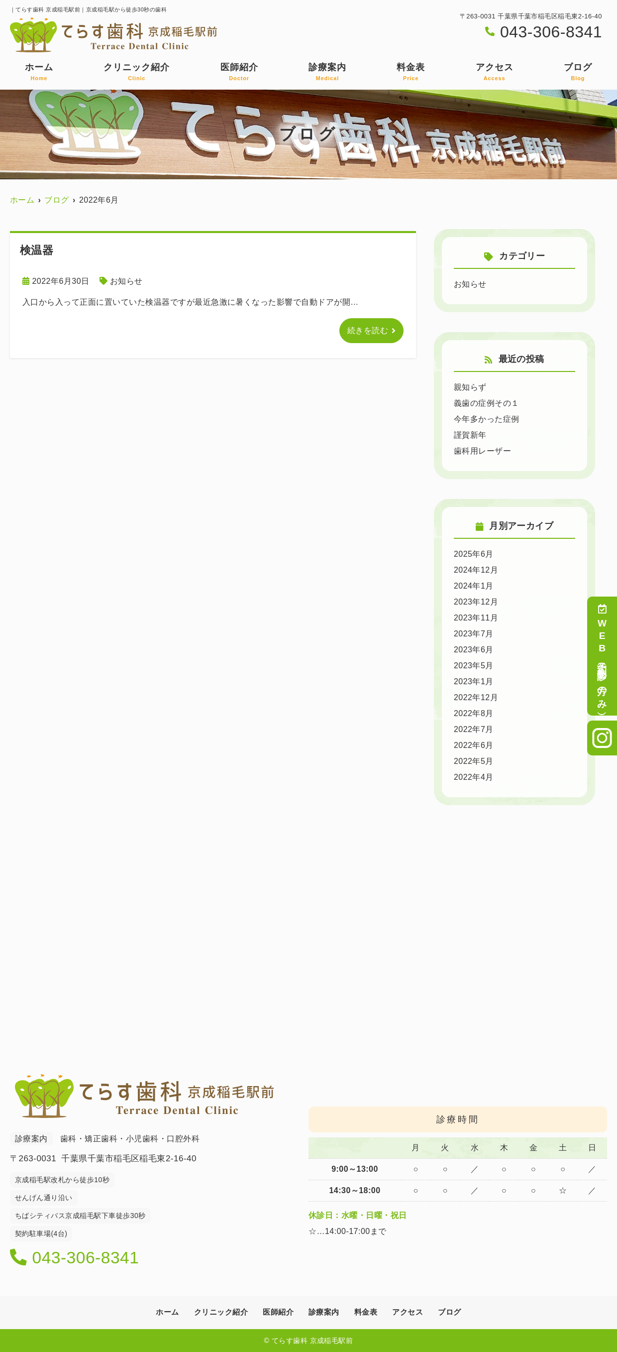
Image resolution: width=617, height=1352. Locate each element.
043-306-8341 (75, 1257)
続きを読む (367, 330)
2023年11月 (476, 618)
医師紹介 (239, 72)
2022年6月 (474, 745)
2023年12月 (476, 602)
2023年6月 (474, 649)
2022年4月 (474, 777)
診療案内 (327, 72)
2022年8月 (474, 713)
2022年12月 (476, 697)
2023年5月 (474, 665)
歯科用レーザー (482, 451)
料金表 (411, 72)
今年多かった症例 (486, 419)
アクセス (495, 72)
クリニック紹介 (136, 72)
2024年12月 (476, 570)
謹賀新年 (470, 435)
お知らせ (126, 281)
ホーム (39, 72)
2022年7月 (474, 729)
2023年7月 (474, 633)
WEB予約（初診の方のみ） (602, 656)
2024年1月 (474, 586)
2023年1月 (474, 681)
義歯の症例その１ (486, 403)
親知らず (470, 387)
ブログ (578, 72)
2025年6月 (474, 554)
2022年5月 (474, 761)
